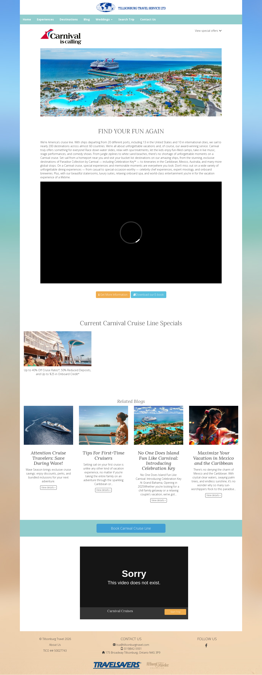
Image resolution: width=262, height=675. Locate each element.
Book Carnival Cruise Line (131, 528)
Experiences (45, 19)
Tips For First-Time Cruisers (103, 455)
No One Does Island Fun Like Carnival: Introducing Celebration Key (158, 460)
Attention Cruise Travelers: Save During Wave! (48, 458)
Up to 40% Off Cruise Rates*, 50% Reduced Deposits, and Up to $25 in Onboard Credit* (57, 353)
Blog (87, 19)
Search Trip (126, 19)
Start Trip (175, 611)
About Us (55, 645)
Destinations (69, 19)
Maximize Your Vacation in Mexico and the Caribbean (213, 458)
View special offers (208, 31)
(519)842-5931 (133, 648)
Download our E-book (148, 294)
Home (27, 19)
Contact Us (148, 19)
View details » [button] (48, 487)
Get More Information (112, 294)
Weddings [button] (104, 19)
